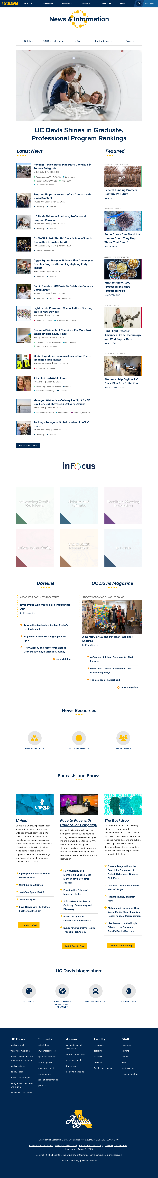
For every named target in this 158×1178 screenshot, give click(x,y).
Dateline (28, 41)
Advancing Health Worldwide (48, 176)
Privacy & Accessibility (66, 1145)
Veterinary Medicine (20, 1050)
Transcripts (71, 1065)
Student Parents (45, 1062)
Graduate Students (47, 1056)
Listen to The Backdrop (121, 945)
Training (125, 1050)
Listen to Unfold (29, 925)
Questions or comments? (41, 1145)
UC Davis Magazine (53, 41)
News (122, 3)
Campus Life (106, 3)
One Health (66, 180)
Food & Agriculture (81, 412)
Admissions (48, 3)
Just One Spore (27, 899)
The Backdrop (116, 820)
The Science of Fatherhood (105, 680)
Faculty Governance (103, 1068)
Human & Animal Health (46, 180)
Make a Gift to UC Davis (21, 1092)
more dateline (63, 659)
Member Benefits (74, 1060)
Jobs (124, 1062)
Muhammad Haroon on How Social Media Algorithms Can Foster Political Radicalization (124, 912)
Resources (98, 1044)
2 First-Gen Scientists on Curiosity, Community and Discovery (77, 905)
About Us (28, 3)
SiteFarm (92, 1160)
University (40, 206)
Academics (67, 3)
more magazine (129, 687)
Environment (70, 176)
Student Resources (47, 1050)
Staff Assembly (129, 1068)
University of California (116, 1145)
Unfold (21, 820)
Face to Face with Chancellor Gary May (78, 822)
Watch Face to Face (74, 946)
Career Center (44, 1073)
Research (86, 3)
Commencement (46, 1068)
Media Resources (104, 41)
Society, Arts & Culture (45, 368)
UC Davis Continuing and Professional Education (22, 1058)
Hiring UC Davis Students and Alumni (22, 1085)
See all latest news (28, 445)
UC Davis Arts (17, 1071)
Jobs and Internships (48, 1079)
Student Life (65, 298)
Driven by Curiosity (44, 320)
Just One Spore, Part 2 (31, 892)
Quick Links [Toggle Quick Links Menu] (149, 3)
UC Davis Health (18, 1044)
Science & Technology (66, 320)
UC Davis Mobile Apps (21, 1077)
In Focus (79, 41)
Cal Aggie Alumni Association (74, 1046)
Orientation (43, 1044)
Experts (130, 41)
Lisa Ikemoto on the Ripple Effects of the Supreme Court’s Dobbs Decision (122, 927)
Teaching (98, 1050)
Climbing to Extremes (31, 885)
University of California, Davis (53, 1139)
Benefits (98, 1062)
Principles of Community (91, 1145)
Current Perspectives (45, 250)
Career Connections (75, 1054)
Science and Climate (45, 184)
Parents (42, 1085)
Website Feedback (130, 1073)
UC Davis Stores (18, 1065)
